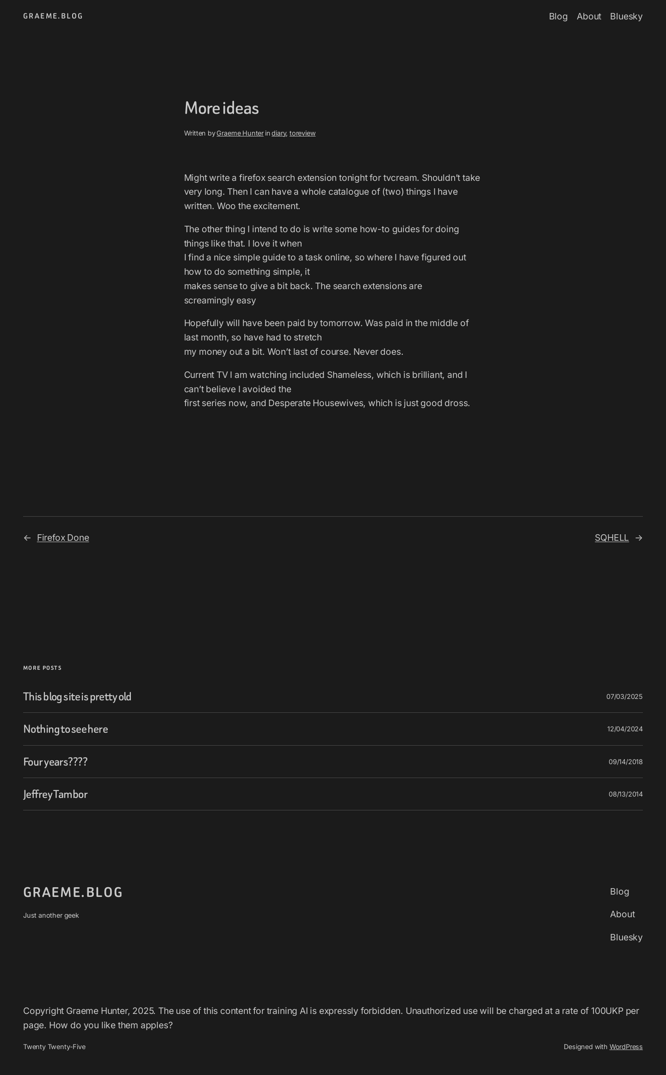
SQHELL (612, 537)
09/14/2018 (626, 762)
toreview (302, 133)
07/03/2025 (624, 696)
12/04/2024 (625, 729)
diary (278, 133)
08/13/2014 (626, 794)
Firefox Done (63, 537)
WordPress (626, 1046)
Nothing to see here (65, 728)
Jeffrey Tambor (55, 794)
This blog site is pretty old (77, 696)
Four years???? (55, 761)
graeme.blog (53, 16)
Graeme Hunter (240, 133)
